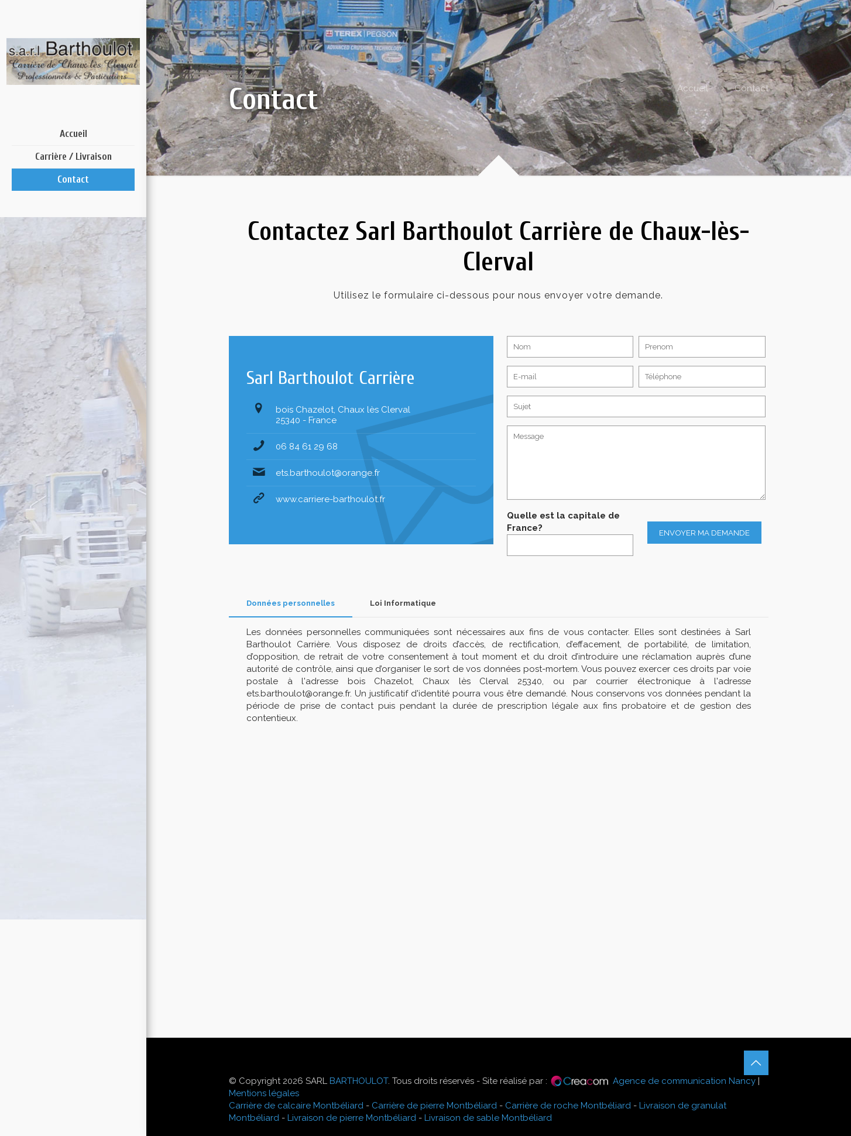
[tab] (290, 604)
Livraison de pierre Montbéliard (351, 1118)
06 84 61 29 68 (307, 446)
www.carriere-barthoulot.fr (330, 499)
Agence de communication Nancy (684, 1081)
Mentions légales (264, 1093)
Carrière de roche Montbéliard (568, 1105)
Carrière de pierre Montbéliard (434, 1105)
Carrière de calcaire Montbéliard (296, 1105)
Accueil (692, 88)
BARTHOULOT (359, 1081)
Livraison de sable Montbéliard (488, 1118)
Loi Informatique (403, 603)
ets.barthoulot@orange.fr (328, 473)
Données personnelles (290, 603)
